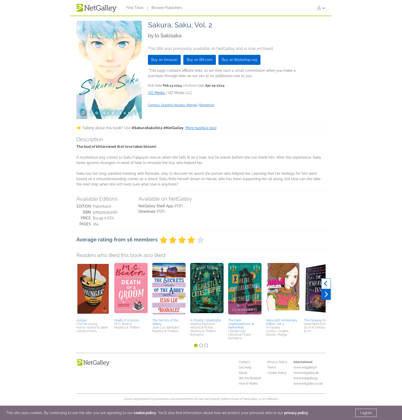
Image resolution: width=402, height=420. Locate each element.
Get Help (245, 367)
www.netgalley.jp (306, 378)
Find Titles (135, 8)
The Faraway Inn (315, 320)
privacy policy (296, 413)
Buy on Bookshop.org (239, 60)
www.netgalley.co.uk (308, 383)
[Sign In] (321, 8)
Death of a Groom (126, 320)
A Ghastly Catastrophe (205, 320)
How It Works (248, 383)
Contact (244, 362)
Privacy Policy (277, 362)
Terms (271, 367)
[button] (93, 290)
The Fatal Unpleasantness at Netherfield (241, 324)
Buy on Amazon (164, 60)
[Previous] (326, 283)
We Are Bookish (250, 378)
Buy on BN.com (200, 60)
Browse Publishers (167, 8)
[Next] (326, 294)
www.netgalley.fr (305, 367)
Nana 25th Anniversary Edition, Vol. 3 (281, 322)
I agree (366, 413)
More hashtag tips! (201, 128)
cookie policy (145, 413)
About (243, 373)
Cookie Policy (277, 373)
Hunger (81, 320)
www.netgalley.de (306, 373)
